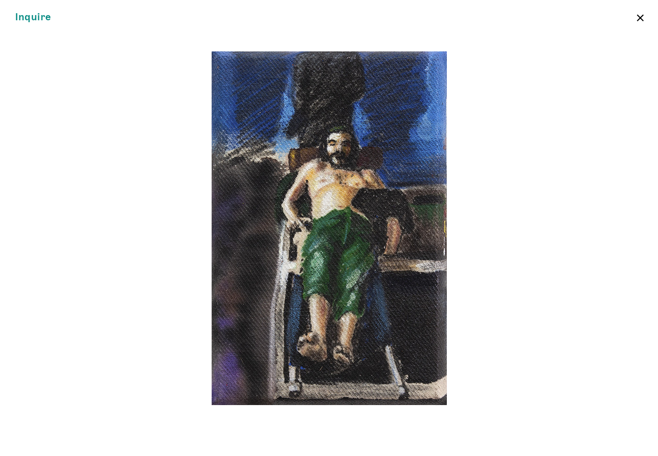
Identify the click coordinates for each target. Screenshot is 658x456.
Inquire (33, 17)
